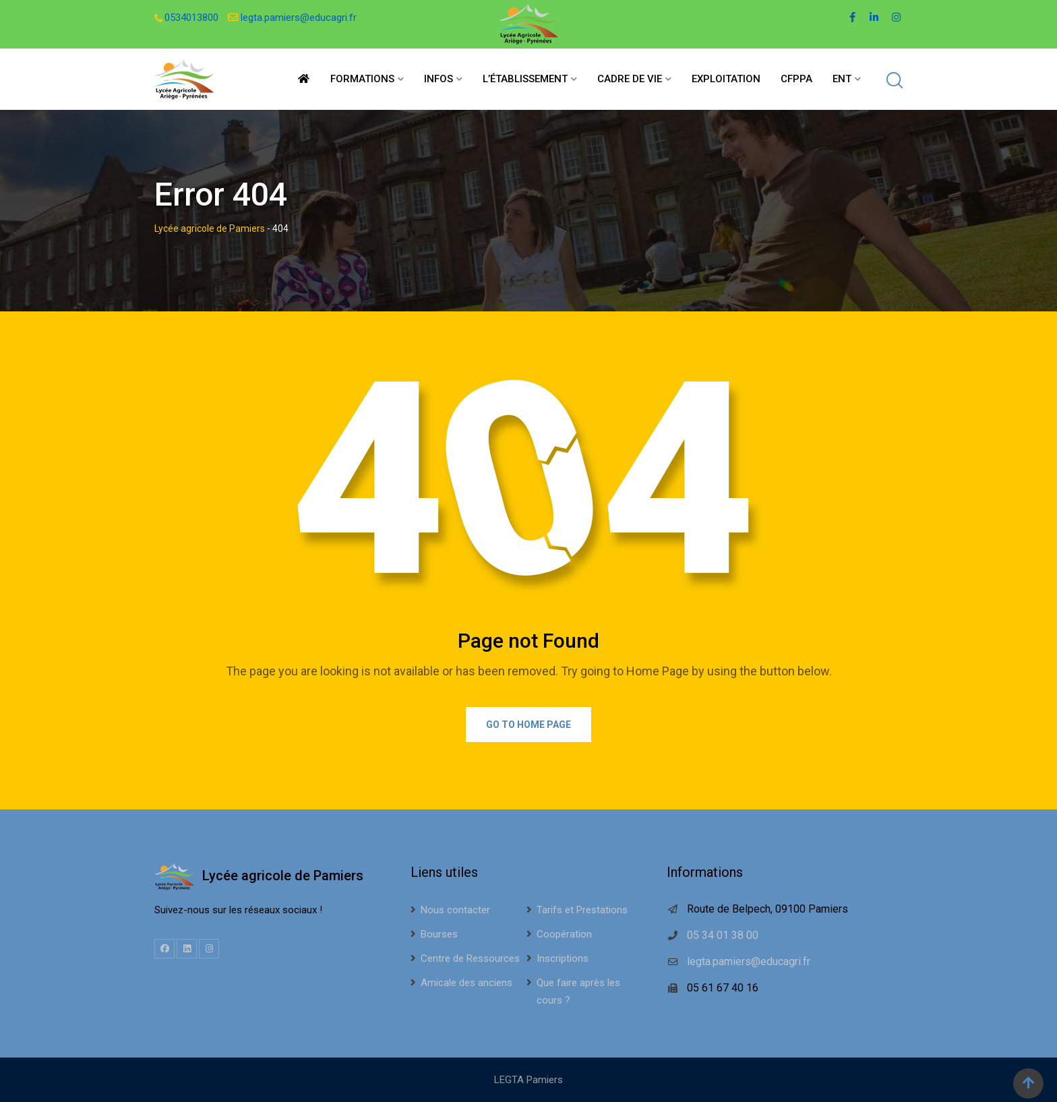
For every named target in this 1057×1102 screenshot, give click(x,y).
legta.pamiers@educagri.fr (299, 17)
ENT (842, 79)
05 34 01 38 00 (722, 935)
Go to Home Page (528, 724)
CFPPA (796, 79)
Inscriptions (562, 958)
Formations (362, 79)
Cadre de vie (629, 79)
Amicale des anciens (466, 983)
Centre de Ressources (470, 958)
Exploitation (726, 79)
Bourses (439, 934)
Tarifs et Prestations (582, 910)
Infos (438, 79)
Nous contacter (455, 910)
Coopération (564, 934)
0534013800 (191, 17)
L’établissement (525, 79)
